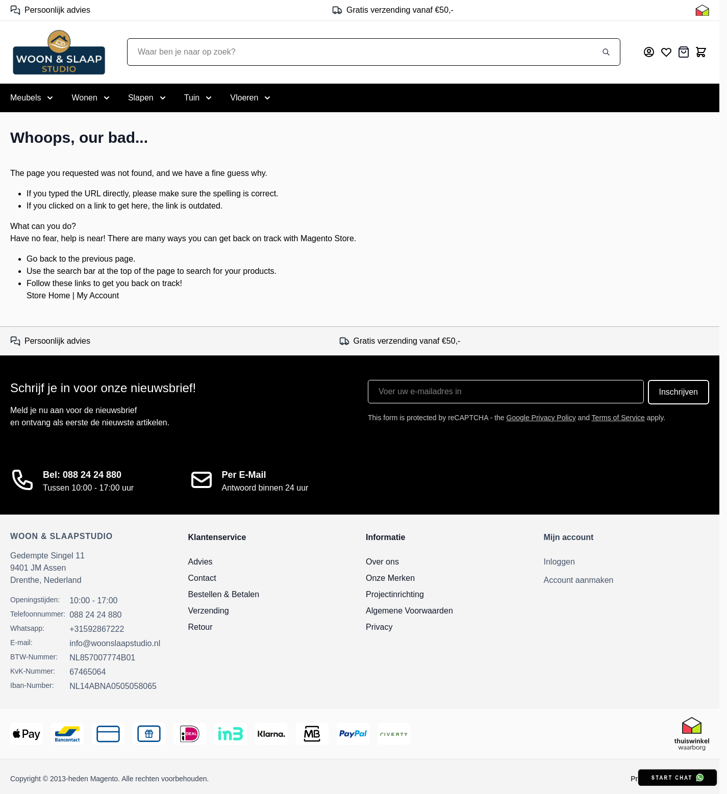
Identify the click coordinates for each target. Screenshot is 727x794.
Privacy (379, 627)
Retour (200, 627)
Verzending (208, 610)
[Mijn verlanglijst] (666, 52)
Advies (200, 561)
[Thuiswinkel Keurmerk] (702, 10)
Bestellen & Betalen (224, 594)
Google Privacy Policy (541, 418)
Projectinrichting (395, 594)
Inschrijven (678, 392)
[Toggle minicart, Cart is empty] (701, 52)
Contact (202, 578)
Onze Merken (390, 578)
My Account (98, 295)
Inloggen (559, 561)
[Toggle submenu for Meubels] (32, 98)
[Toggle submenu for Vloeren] (251, 98)
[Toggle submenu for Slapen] (148, 98)
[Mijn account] (649, 52)
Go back (42, 258)
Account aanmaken (579, 580)
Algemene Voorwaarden (409, 610)
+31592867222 (96, 629)
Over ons (382, 561)
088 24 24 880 (95, 614)
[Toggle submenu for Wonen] (91, 98)
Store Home (48, 295)
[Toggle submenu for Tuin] (199, 98)
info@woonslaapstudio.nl (114, 643)
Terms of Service (618, 418)
